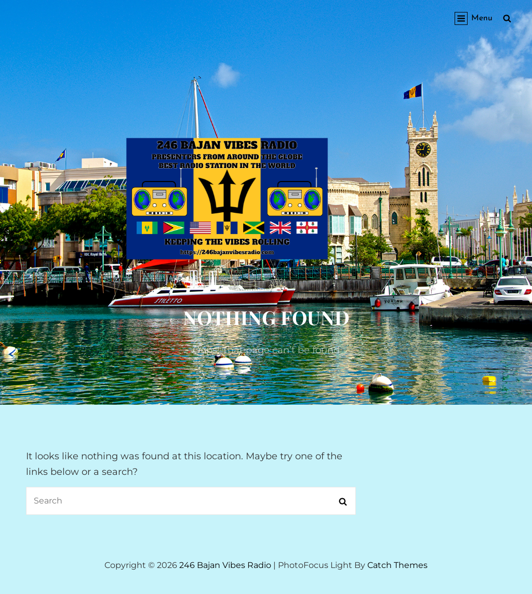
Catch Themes (397, 565)
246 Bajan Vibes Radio (225, 565)
